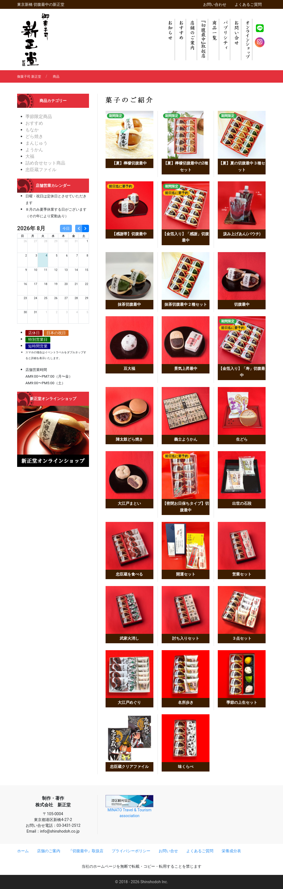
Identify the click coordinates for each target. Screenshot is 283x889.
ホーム (23, 851)
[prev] (78, 228)
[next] (85, 228)
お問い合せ (168, 851)
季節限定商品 (38, 116)
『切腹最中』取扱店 (86, 851)
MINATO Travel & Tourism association (129, 806)
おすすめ (34, 123)
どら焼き (34, 136)
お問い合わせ (214, 4)
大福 (29, 156)
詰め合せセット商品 (45, 163)
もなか (32, 129)
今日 (66, 228)
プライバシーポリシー (131, 851)
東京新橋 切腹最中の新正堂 (40, 4)
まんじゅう (36, 143)
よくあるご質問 (248, 4)
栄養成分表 (231, 851)
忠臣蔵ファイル (40, 169)
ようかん (34, 149)
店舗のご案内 (48, 851)
